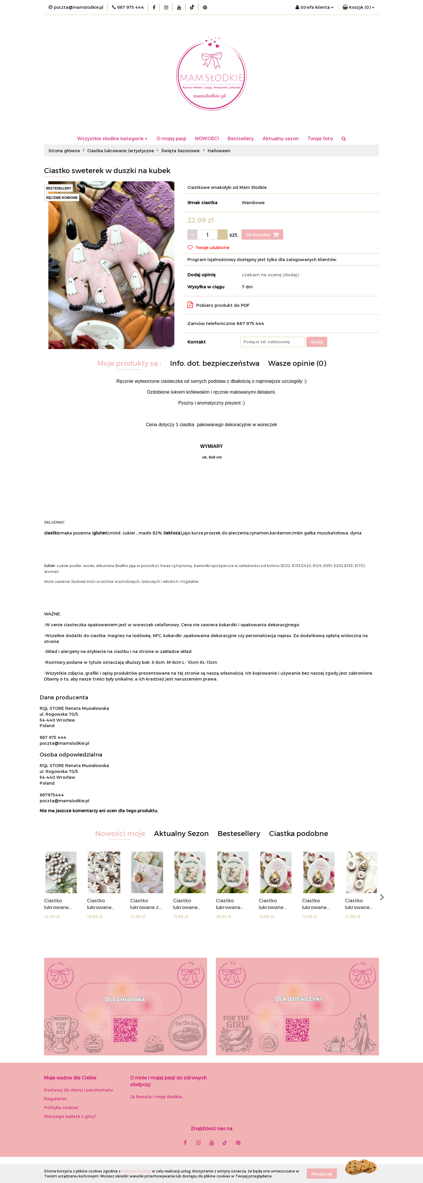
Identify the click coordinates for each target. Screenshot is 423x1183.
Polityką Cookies (136, 1171)
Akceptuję (322, 1173)
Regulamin (55, 1098)
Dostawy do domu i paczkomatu (78, 1089)
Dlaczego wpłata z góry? (70, 1116)
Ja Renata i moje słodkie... (157, 1096)
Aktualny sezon (281, 138)
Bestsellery (241, 138)
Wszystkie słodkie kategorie (112, 138)
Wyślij (317, 341)
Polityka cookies (61, 1107)
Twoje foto (320, 138)
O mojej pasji (171, 138)
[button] (358, 7)
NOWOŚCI (207, 138)
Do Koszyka (262, 235)
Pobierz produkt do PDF (218, 305)
